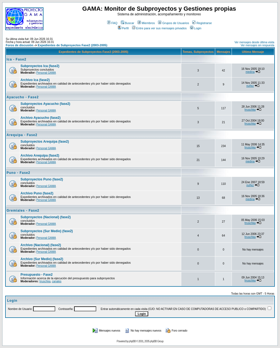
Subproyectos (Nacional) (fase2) (46, 217)
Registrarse (202, 23)
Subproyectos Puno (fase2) (42, 179)
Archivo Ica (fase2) (35, 80)
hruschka (250, 109)
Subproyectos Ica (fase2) (40, 66)
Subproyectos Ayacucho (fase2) (45, 104)
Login (196, 28)
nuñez (250, 85)
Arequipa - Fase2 (22, 135)
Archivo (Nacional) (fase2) (41, 245)
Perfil (123, 28)
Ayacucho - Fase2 (23, 97)
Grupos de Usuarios (173, 23)
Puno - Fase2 (18, 173)
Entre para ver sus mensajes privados (159, 28)
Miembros (146, 23)
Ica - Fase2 (16, 59)
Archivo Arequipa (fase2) (40, 155)
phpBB (132, 341)
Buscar (127, 23)
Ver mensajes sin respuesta (257, 45)
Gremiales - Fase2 (23, 210)
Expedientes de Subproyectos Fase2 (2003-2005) (72, 45)
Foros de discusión (19, 45)
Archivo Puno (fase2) (37, 193)
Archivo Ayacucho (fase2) (41, 118)
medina (250, 71)
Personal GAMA (46, 72)
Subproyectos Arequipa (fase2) (45, 141)
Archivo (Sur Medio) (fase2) (42, 259)
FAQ (112, 23)
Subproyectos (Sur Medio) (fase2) (47, 231)
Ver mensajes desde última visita (254, 42)
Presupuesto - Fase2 (36, 275)
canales (56, 281)
